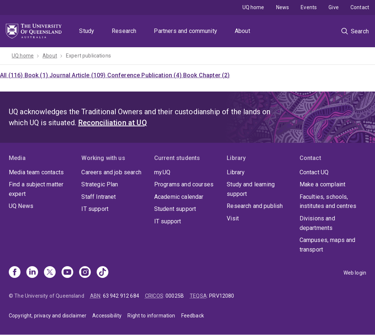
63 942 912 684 (121, 296)
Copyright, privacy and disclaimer (47, 316)
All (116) (12, 75)
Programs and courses (184, 184)
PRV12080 (221, 296)
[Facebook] (15, 273)
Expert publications (88, 56)
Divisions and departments (317, 223)
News (282, 7)
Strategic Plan (99, 184)
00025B (175, 296)
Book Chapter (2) (206, 75)
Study (86, 30)
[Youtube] (67, 273)
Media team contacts (36, 172)
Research (124, 30)
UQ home (253, 7)
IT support (94, 208)
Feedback (192, 316)
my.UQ (162, 172)
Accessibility (107, 316)
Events (309, 7)
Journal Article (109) (78, 75)
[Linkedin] (32, 273)
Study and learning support (251, 189)
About (242, 30)
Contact (359, 7)
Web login (355, 273)
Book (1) (37, 75)
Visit (233, 218)
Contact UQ (314, 172)
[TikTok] (102, 273)
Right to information (151, 316)
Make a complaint (323, 184)
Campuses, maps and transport (328, 245)
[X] (50, 273)
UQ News (21, 205)
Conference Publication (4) (145, 75)
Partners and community (185, 30)
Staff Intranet (98, 196)
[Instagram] (85, 273)
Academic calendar (179, 196)
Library (236, 172)
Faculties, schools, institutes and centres (328, 201)
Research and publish (255, 205)
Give (333, 7)
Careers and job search (111, 172)
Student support (175, 208)
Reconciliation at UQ (112, 122)
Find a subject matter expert (36, 189)
